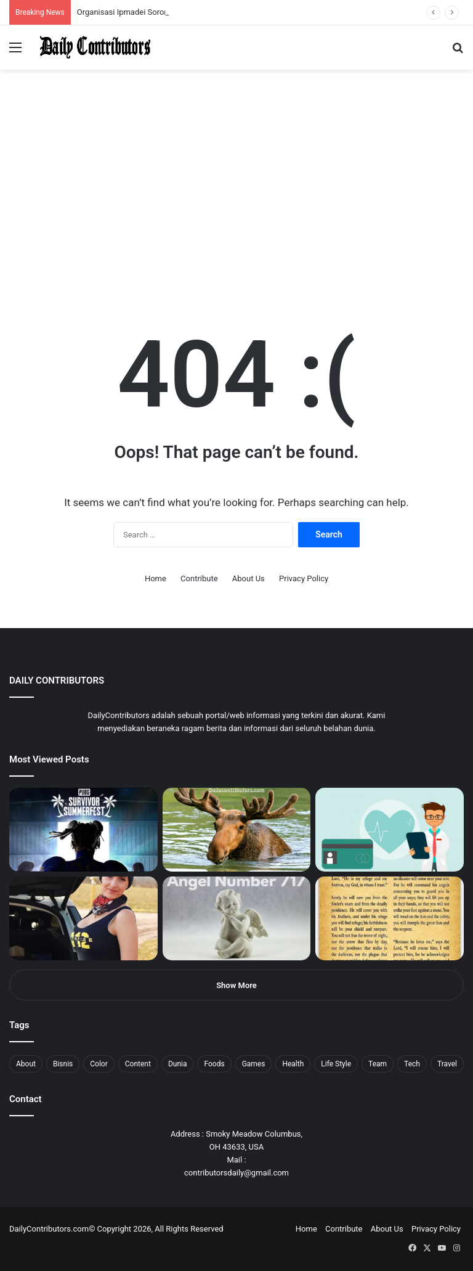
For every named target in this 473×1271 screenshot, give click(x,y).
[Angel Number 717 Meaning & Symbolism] (237, 918)
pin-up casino (125, 0)
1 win (4, 0)
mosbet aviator (165, 0)
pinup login (171, 0)
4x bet (51, 0)
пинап (138, 0)
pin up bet (152, 0)
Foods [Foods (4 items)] (214, 1064)
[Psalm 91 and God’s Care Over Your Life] (389, 918)
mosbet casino (105, 0)
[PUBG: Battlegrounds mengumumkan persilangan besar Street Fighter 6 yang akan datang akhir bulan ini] (83, 830)
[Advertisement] (236, 199)
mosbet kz (144, 0)
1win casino (101, 0)
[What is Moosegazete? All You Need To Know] (237, 830)
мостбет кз (89, 0)
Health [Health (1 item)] (293, 1064)
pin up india (65, 0)
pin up (79, 0)
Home (155, 578)
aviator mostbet (156, 0)
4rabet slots (32, 0)
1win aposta (61, 0)
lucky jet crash (132, 0)
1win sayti (7, 0)
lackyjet (141, 0)
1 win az (97, 0)
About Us (248, 578)
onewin (161, 0)
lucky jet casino (111, 0)
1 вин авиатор (27, 0)
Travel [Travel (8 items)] (447, 1064)
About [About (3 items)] (26, 1064)
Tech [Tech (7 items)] (412, 1064)
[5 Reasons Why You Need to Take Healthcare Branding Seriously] (389, 830)
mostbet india (11, 0)
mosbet (119, 0)
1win (69, 0)
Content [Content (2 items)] (138, 1064)
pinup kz (178, 0)
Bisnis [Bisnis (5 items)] (63, 1064)
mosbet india (44, 0)
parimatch (148, 0)
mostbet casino (16, 0)
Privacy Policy (303, 578)
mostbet (1, 0)
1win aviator (40, 0)
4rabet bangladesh (55, 0)
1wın (70, 0)
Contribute (199, 578)
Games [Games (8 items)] (253, 1064)
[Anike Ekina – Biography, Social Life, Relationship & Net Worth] (83, 918)
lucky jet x (188, 0)
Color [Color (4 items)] (98, 1064)
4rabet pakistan (192, 0)
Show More (236, 985)
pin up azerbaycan (74, 0)
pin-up (169, 0)
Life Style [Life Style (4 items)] (336, 1064)
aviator (136, 0)
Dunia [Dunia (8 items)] (177, 1064)
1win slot (115, 0)
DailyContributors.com (49, 1228)
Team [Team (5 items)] (377, 1064)
